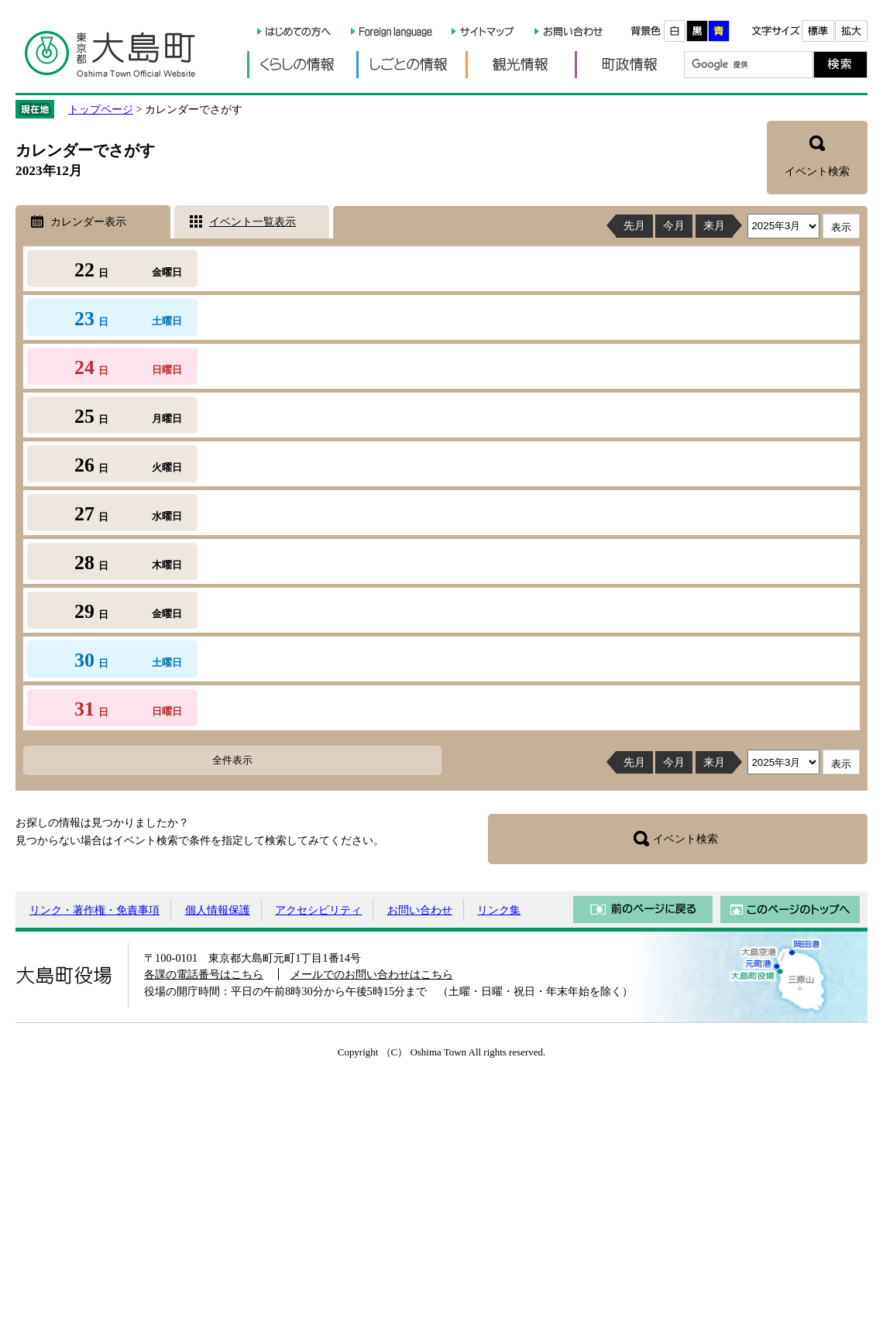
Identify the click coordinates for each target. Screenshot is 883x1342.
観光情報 (520, 64)
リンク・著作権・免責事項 (94, 910)
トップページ (100, 109)
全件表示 (232, 760)
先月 (634, 225)
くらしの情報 (301, 64)
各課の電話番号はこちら (203, 974)
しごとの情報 (411, 64)
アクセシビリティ (318, 910)
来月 (714, 225)
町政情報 (629, 64)
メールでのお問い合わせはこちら (371, 974)
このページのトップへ (790, 909)
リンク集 (499, 910)
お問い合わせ (419, 910)
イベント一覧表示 (252, 221)
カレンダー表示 (88, 221)
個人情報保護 (217, 910)
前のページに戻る (643, 909)
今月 (674, 225)
